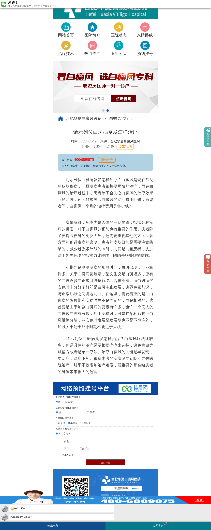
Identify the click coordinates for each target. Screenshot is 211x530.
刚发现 (61, 423)
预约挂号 (107, 159)
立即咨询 (160, 524)
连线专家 (52, 525)
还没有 (69, 402)
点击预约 (125, 146)
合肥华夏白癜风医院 (83, 118)
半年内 (73, 423)
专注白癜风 (121, 488)
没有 (92, 412)
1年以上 (87, 423)
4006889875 (84, 159)
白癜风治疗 (119, 118)
